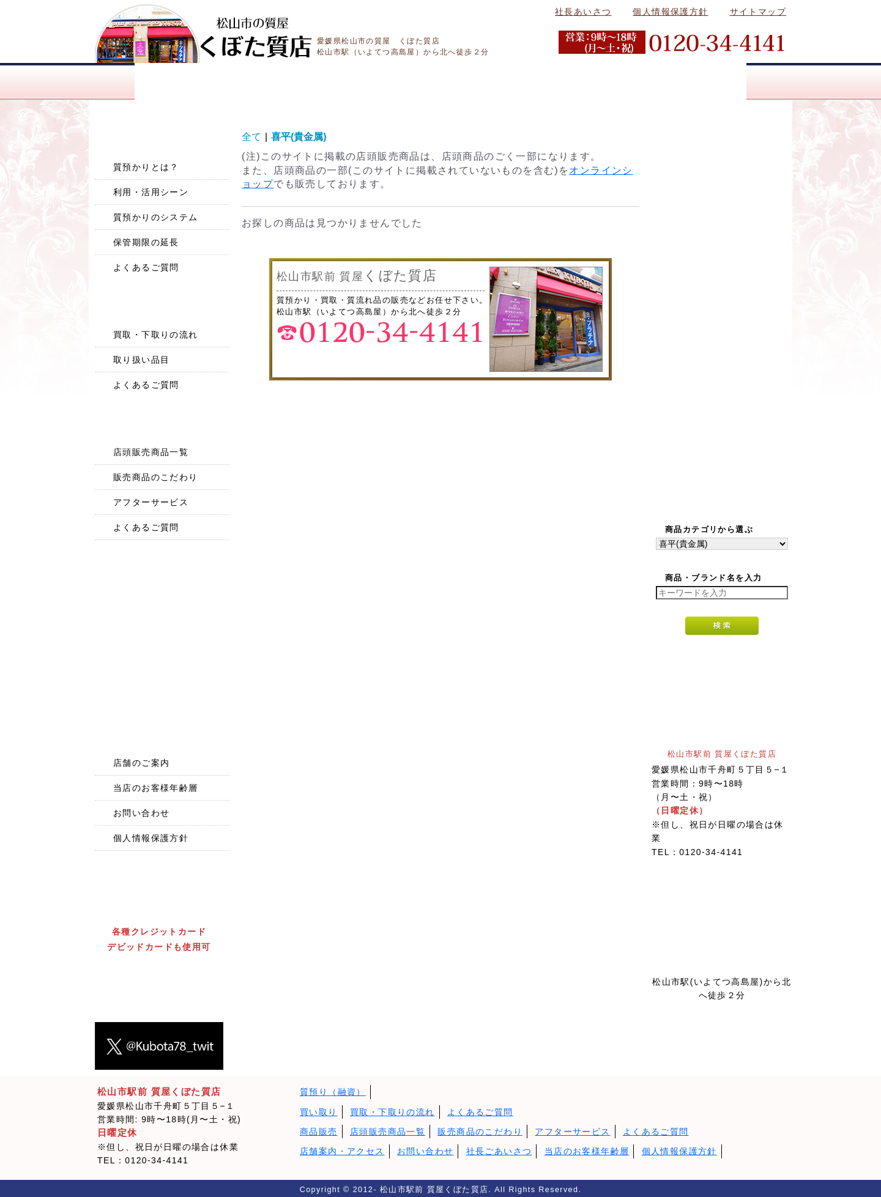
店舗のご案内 (141, 763)
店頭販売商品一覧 (150, 452)
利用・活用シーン (150, 192)
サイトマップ (758, 12)
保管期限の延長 (146, 242)
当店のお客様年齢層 (155, 788)
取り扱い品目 (141, 360)
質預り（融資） (333, 1092)
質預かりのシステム (155, 217)
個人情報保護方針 (670, 12)
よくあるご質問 (146, 267)
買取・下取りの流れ (155, 334)
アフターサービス (150, 502)
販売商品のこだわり (155, 477)
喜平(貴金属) (299, 137)
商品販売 (319, 1131)
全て (251, 137)
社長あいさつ (583, 12)
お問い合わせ (141, 813)
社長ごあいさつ (499, 1151)
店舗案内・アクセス (342, 1151)
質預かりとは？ (146, 167)
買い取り (319, 1112)
